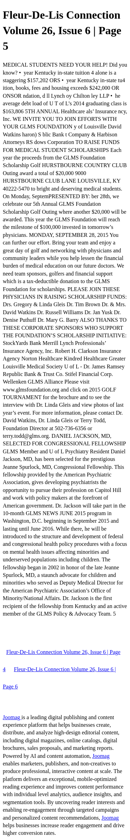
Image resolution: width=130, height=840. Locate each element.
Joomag (12, 717)
